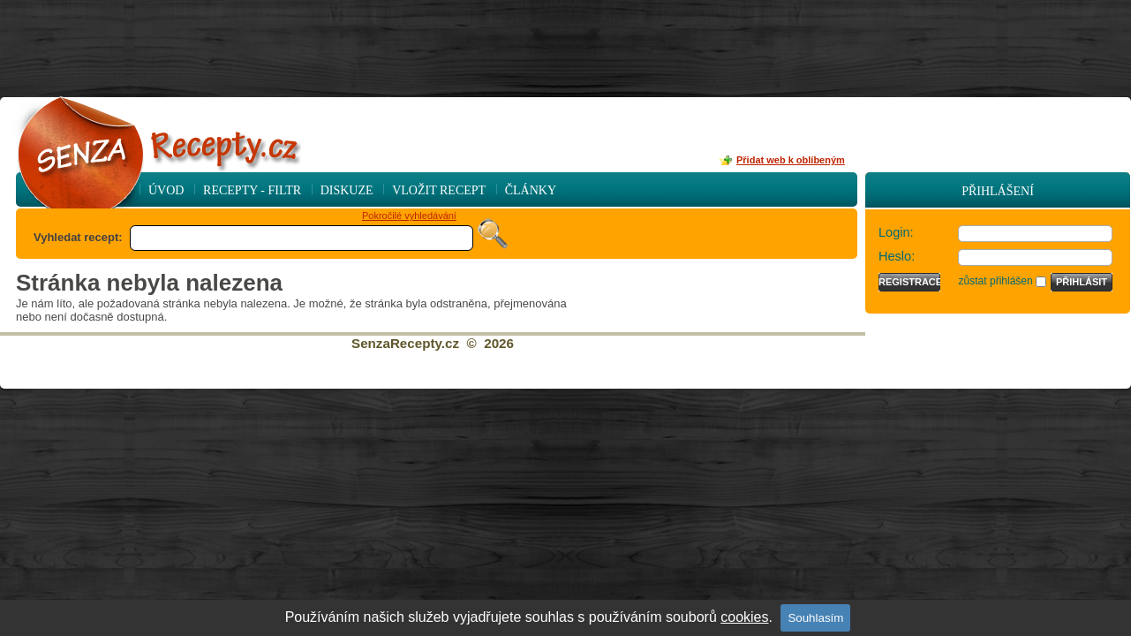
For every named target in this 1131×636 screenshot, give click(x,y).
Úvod (166, 190)
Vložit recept (439, 190)
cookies (744, 617)
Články (530, 190)
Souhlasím (815, 618)
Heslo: (896, 256)
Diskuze (346, 190)
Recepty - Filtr (252, 190)
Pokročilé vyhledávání (409, 215)
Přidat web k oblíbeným (790, 160)
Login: (896, 232)
